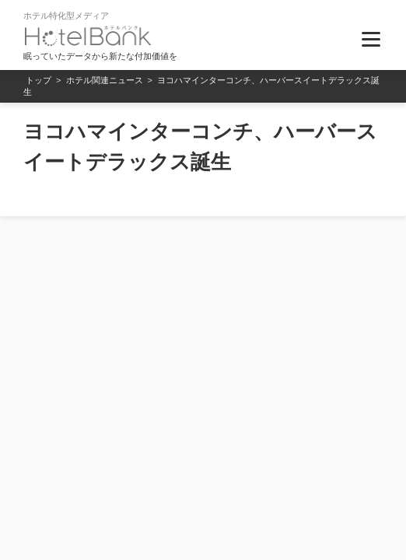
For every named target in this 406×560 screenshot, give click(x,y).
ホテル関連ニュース (104, 80)
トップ (38, 80)
